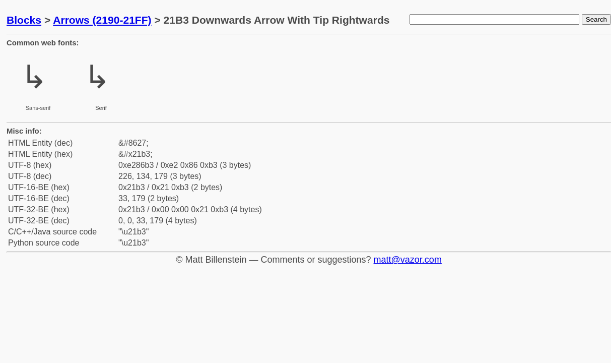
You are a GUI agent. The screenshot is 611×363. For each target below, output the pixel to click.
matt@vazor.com (408, 260)
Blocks (24, 20)
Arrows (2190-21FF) (102, 20)
